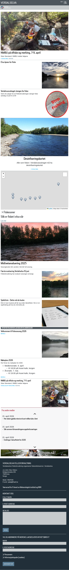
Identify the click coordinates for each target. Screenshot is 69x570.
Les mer (4, 221)
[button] (35, 198)
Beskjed (6, 511)
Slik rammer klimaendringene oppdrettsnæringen (27, 429)
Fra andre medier (11, 410)
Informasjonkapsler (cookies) (18, 557)
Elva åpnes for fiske (11, 62)
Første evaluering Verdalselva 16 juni (20, 271)
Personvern (9, 554)
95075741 (11, 480)
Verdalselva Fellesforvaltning (19, 463)
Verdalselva (10, 2)
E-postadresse (10, 547)
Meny (61, 1)
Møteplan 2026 (9, 360)
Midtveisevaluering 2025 (18, 263)
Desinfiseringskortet (34, 158)
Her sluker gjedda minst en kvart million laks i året (28, 419)
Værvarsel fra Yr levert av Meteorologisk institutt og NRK (30, 487)
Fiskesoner (11, 212)
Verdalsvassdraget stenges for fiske (19, 91)
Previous (35, 414)
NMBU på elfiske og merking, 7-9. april (27, 52)
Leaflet (48, 208)
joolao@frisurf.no (14, 482)
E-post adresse (10, 504)
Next (35, 447)
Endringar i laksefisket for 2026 (19, 440)
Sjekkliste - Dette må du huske (17, 300)
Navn (5, 541)
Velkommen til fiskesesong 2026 (18, 331)
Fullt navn (8, 497)
